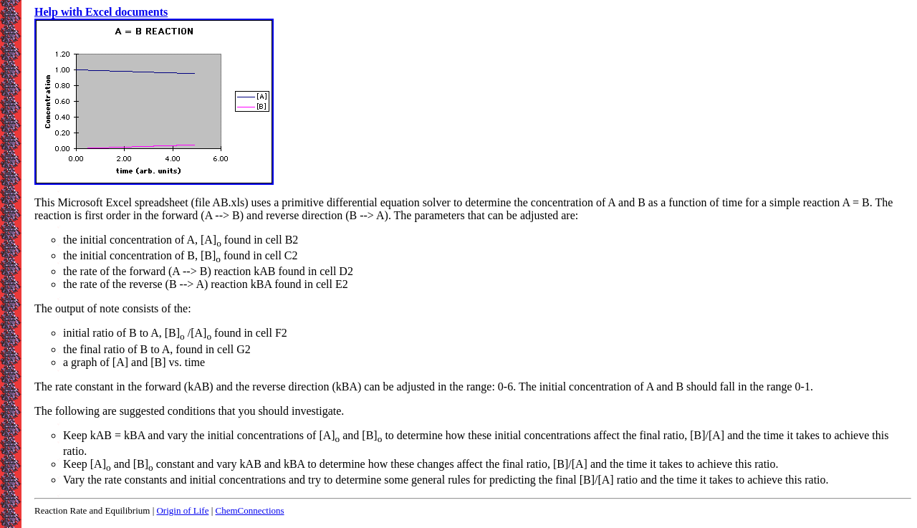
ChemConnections (250, 510)
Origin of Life (182, 510)
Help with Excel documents (101, 12)
